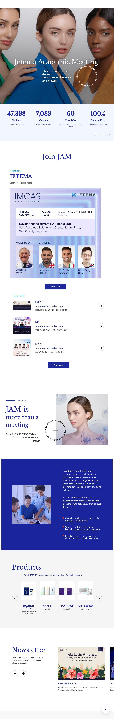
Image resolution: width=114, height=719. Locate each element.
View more (55, 286)
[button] (15, 598)
